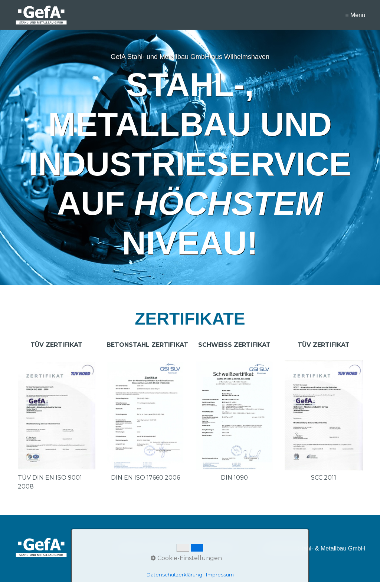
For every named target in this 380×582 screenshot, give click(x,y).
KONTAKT (157, 548)
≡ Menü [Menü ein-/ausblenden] (355, 15)
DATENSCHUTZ (218, 548)
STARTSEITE (130, 548)
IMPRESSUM (185, 548)
